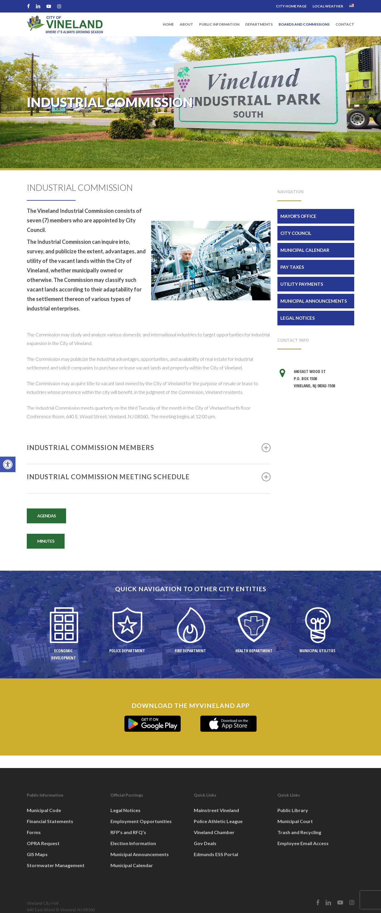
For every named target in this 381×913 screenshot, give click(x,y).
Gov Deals (205, 843)
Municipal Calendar (304, 250)
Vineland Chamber (214, 832)
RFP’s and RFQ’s (128, 832)
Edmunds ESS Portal (216, 854)
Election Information (133, 843)
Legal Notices (297, 318)
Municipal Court (295, 821)
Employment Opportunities (141, 821)
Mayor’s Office (298, 216)
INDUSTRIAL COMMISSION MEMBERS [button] (149, 447)
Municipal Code (44, 810)
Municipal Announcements (313, 301)
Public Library (292, 810)
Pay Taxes (292, 267)
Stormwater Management (56, 865)
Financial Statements (50, 821)
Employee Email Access (303, 843)
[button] (7, 464)
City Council (295, 233)
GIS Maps (37, 854)
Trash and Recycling (299, 832)
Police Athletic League (218, 821)
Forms (34, 832)
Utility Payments (301, 284)
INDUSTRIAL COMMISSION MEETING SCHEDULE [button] (149, 476)
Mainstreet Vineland (216, 810)
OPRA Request (43, 843)
